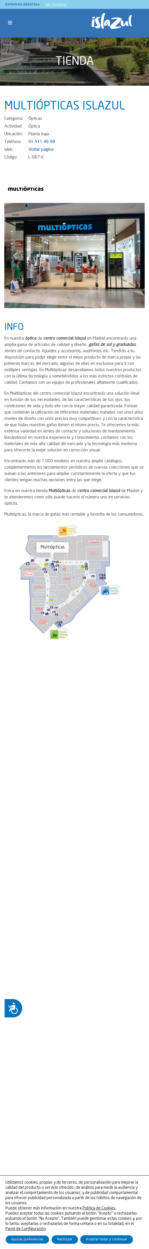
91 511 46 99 (41, 142)
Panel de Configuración (25, 1229)
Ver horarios (56, 4)
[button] (15, 255)
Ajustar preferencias (27, 1239)
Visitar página (41, 150)
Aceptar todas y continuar (106, 1239)
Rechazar (64, 1239)
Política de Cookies (99, 1208)
